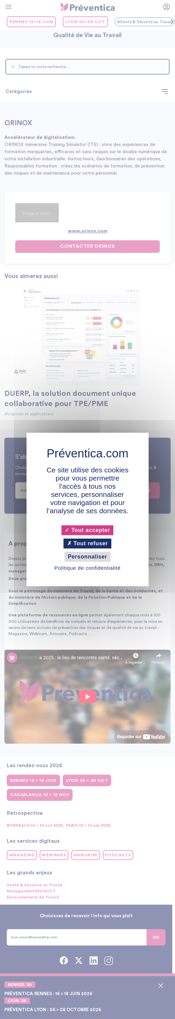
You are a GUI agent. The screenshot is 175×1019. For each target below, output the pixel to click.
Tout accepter (87, 530)
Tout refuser (87, 543)
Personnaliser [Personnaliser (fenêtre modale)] (87, 557)
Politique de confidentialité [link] (87, 568)
